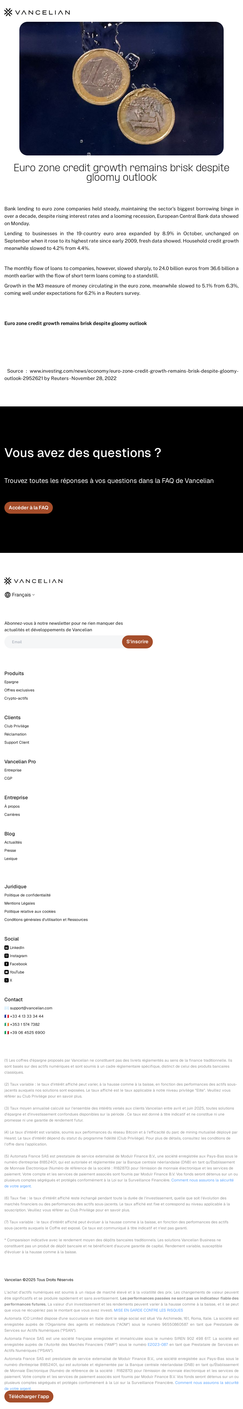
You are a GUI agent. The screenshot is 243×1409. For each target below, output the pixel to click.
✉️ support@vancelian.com (28, 1008)
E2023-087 (158, 1344)
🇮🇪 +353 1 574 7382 (22, 1024)
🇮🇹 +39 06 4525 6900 (24, 1032)
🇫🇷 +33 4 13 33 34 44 (24, 1016)
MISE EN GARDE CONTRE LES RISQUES (148, 1310)
